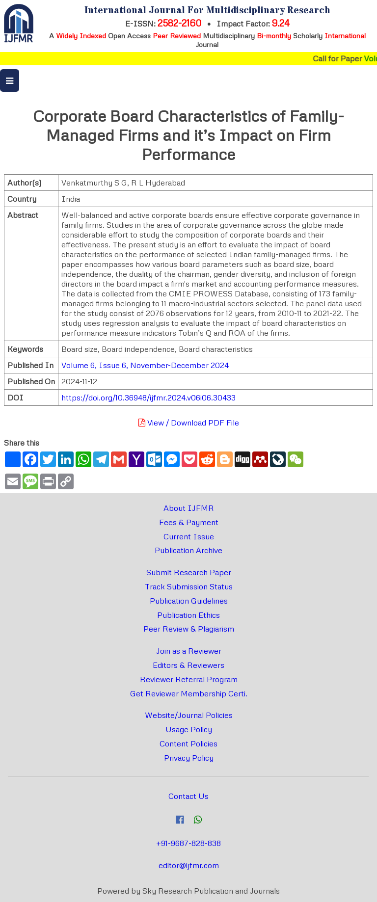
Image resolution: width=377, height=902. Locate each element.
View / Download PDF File (188, 422)
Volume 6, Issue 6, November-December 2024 (145, 365)
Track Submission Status (189, 586)
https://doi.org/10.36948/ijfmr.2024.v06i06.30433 (148, 397)
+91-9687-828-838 (188, 843)
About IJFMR (188, 508)
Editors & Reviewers (188, 665)
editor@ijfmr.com (189, 865)
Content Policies (188, 743)
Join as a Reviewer (188, 651)
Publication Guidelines (189, 601)
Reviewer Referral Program (189, 679)
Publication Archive (188, 550)
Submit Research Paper (188, 572)
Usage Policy (188, 729)
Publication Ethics (188, 615)
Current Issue (188, 536)
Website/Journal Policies (189, 715)
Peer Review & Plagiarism (188, 629)
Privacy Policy (189, 758)
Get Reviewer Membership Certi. (188, 693)
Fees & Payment (188, 522)
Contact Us (188, 796)
